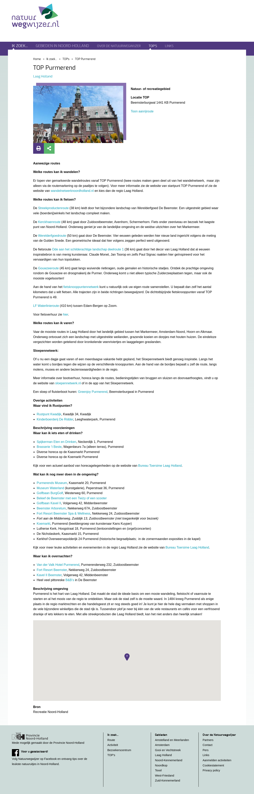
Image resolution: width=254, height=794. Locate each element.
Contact (208, 745)
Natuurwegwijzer (39, 16)
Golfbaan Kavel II (49, 503)
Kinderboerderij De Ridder (55, 419)
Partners (208, 740)
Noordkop (161, 765)
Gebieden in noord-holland (62, 46)
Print (38, 148)
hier (65, 314)
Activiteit (112, 745)
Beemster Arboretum (51, 508)
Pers (206, 750)
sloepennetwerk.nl (68, 383)
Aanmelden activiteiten (217, 760)
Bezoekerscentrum (119, 750)
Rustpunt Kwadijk (49, 414)
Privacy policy (211, 770)
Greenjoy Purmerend (93, 391)
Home (37, 59)
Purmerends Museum (52, 483)
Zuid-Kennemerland (167, 780)
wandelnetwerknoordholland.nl (72, 190)
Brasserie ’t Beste (49, 446)
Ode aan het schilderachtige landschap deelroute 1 (88, 249)
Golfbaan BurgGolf (50, 493)
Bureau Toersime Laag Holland (160, 465)
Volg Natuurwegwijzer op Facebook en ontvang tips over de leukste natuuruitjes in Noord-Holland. (53, 757)
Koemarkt (43, 523)
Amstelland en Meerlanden (172, 740)
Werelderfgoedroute (52, 235)
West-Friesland (164, 775)
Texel (158, 770)
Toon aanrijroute (142, 111)
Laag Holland (42, 76)
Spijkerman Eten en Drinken (56, 441)
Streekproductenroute (53, 208)
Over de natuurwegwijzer (119, 46)
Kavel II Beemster (49, 575)
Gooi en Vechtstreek (168, 750)
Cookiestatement (213, 765)
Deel (49, 148)
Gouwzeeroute (48, 268)
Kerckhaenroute (49, 222)
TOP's (153, 46)
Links (169, 46)
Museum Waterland (51, 488)
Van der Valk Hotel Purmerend (58, 564)
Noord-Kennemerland (168, 760)
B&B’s (69, 580)
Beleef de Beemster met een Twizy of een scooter (72, 498)
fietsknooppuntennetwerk (81, 287)
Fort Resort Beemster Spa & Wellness (63, 513)
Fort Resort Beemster (52, 570)
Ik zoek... (20, 46)
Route (111, 740)
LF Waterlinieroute (46, 305)
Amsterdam (162, 745)
